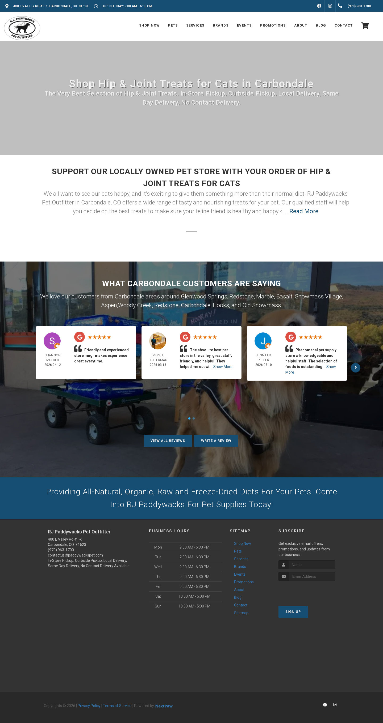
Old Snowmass (261, 305)
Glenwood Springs (204, 296)
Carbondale (195, 305)
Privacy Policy (89, 706)
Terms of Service (117, 706)
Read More (303, 211)
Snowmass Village (318, 296)
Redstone (242, 296)
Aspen (109, 305)
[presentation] (306, 591)
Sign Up (293, 612)
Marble (265, 296)
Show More (222, 367)
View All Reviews (168, 441)
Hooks (221, 305)
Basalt (284, 296)
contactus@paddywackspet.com (75, 555)
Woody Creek (135, 305)
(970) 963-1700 (61, 550)
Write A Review (216, 441)
